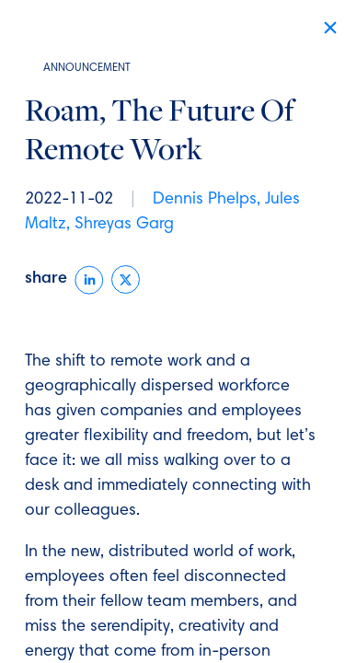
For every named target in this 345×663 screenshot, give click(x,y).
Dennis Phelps (205, 200)
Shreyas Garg (124, 224)
